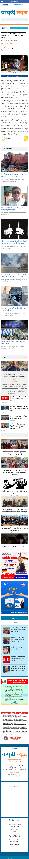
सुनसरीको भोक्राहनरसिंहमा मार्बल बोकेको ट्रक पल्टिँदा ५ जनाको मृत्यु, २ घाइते (13, 175)
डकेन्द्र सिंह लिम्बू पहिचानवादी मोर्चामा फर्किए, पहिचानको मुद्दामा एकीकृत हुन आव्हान (19, 409)
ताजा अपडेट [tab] (15, 618)
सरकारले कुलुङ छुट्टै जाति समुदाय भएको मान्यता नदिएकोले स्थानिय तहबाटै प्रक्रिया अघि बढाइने (14, 511)
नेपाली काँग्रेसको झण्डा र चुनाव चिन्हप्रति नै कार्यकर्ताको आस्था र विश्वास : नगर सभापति (17, 426)
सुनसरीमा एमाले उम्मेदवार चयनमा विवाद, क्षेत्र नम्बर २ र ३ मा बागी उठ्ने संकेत (18, 399)
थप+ (25, 357)
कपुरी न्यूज (10, 48)
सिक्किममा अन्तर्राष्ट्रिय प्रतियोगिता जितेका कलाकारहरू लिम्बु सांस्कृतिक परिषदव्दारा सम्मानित (14, 472)
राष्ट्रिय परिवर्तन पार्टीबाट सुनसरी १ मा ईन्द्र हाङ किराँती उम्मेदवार (18, 417)
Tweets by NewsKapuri (14, 787)
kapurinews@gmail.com (16, 776)
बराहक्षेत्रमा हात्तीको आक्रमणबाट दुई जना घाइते (14, 547)
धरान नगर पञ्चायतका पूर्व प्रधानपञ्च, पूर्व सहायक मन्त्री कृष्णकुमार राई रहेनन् (13, 209)
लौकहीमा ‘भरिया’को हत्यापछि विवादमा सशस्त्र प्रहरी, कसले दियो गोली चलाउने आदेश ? (13, 276)
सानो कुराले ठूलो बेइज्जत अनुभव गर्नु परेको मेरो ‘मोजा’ (18, 648)
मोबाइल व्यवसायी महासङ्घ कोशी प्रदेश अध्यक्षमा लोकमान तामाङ (14, 529)
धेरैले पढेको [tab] (14, 623)
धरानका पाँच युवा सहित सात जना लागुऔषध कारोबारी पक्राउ (13, 343)
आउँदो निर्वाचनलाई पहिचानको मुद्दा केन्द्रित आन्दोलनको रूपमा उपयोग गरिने (14, 453)
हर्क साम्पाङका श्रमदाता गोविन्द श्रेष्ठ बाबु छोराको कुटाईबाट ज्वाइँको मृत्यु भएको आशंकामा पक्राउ (14, 242)
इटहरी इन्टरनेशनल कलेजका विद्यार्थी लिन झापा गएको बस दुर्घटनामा (13, 309)
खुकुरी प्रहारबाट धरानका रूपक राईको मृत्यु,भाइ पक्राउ (14, 492)
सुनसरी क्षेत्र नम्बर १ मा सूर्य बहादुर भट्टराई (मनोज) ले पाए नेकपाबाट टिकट (14, 376)
